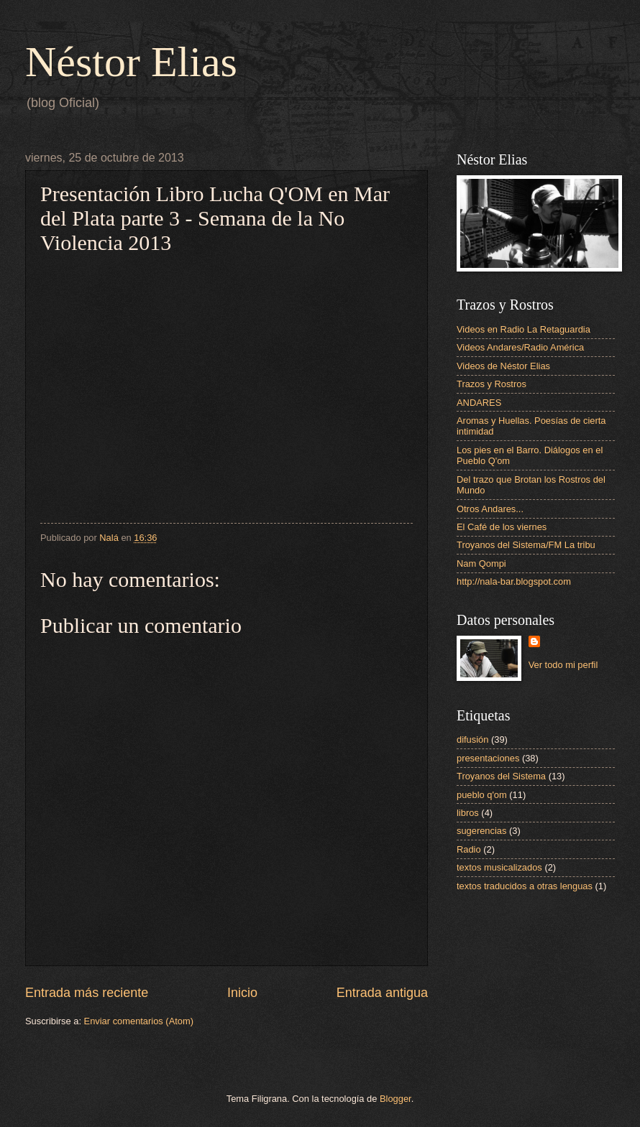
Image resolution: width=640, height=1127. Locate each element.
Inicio (242, 992)
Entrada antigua (382, 992)
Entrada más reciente (86, 992)
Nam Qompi (481, 563)
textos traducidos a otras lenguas (525, 886)
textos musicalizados (499, 867)
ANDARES (479, 402)
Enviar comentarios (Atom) (138, 1021)
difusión (472, 739)
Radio (469, 849)
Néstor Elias (131, 61)
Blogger (395, 1098)
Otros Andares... (490, 509)
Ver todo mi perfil (563, 664)
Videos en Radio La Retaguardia (523, 329)
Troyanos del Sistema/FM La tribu (526, 544)
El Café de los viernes (502, 526)
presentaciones (488, 758)
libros (468, 812)
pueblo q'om (482, 794)
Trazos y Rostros (491, 384)
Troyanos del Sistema (501, 776)
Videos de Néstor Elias (503, 366)
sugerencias (481, 830)
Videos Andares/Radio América (520, 347)
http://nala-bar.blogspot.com (514, 581)
